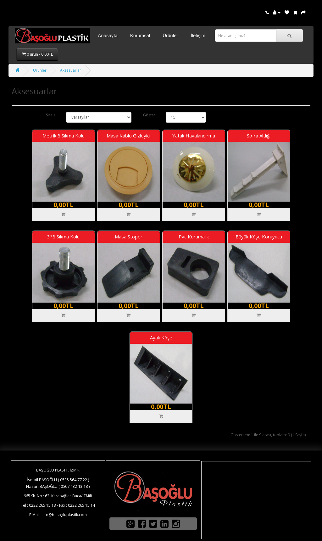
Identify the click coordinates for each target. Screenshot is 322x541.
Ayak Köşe (161, 337)
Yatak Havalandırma (193, 135)
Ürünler (170, 35)
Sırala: (51, 115)
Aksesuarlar (70, 70)
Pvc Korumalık (194, 236)
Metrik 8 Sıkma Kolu (63, 135)
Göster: (149, 115)
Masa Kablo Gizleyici (128, 135)
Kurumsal (140, 35)
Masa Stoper (128, 236)
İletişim (198, 35)
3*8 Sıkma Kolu (63, 236)
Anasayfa (108, 35)
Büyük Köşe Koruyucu (259, 236)
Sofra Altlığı (258, 135)
